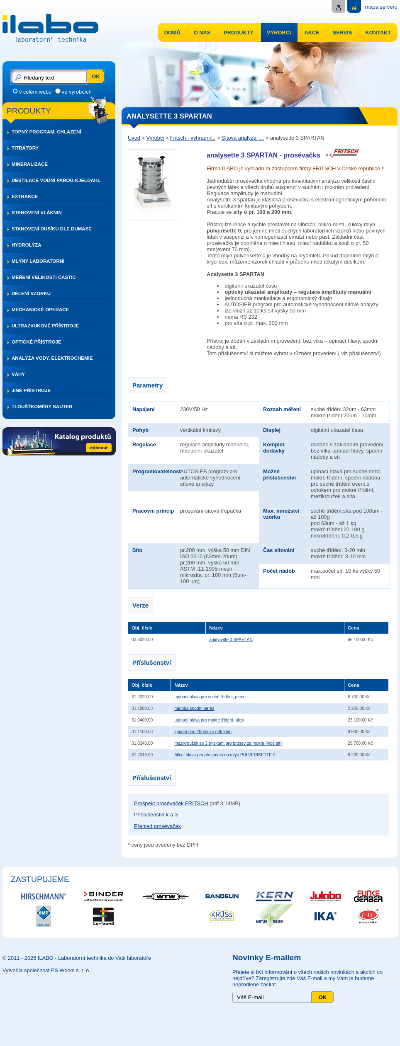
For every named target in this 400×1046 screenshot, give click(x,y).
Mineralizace (30, 164)
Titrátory (25, 147)
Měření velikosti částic (44, 277)
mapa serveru (381, 7)
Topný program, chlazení (46, 131)
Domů (172, 32)
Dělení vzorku (31, 293)
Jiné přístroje (31, 390)
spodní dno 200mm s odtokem (203, 731)
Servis (342, 32)
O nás (202, 32)
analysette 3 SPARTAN (231, 639)
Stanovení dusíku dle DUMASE (52, 228)
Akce (311, 32)
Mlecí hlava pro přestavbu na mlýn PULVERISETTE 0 (224, 755)
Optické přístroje (36, 341)
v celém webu (35, 92)
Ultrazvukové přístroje (45, 325)
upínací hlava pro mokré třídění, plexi (209, 720)
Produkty (239, 32)
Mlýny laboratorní (38, 261)
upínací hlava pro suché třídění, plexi (209, 697)
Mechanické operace (40, 309)
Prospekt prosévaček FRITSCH (171, 803)
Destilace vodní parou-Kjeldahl (56, 180)
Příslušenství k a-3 (156, 814)
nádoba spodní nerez (194, 708)
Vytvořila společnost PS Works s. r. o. (46, 970)
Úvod (134, 138)
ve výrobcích (77, 92)
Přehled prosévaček (157, 826)
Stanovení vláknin (37, 212)
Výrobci (279, 32)
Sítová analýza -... (243, 138)
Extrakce (25, 196)
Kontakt (378, 32)
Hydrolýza (26, 244)
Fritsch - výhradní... (193, 138)
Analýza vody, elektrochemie (52, 358)
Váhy (18, 374)
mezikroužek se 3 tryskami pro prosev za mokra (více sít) (228, 743)
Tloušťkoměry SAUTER (42, 406)
